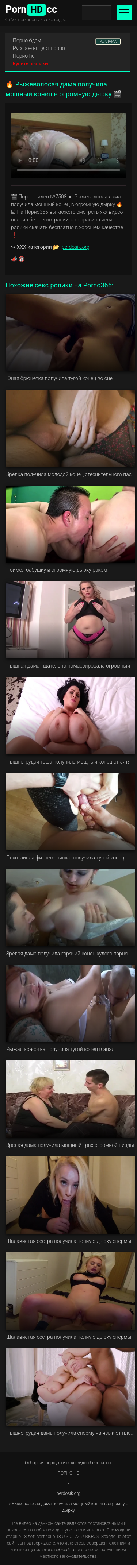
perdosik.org (76, 247)
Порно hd (24, 56)
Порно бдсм (27, 40)
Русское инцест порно (39, 48)
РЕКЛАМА (108, 41)
